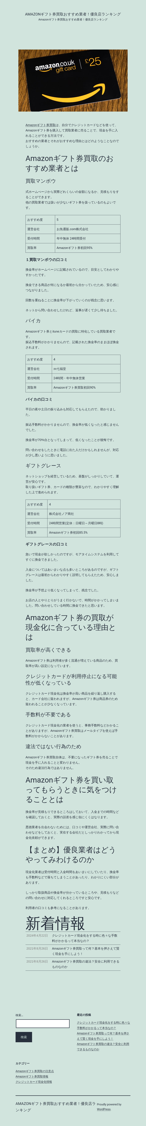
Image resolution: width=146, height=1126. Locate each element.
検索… (19, 1015)
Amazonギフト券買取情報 (32, 1076)
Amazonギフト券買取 (41, 125)
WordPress (104, 1109)
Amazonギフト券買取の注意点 (35, 1071)
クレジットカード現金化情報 (34, 1081)
